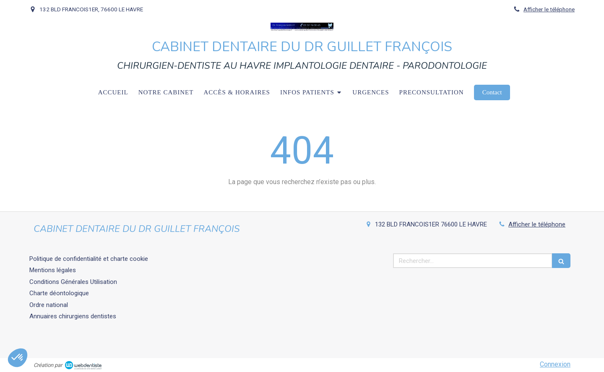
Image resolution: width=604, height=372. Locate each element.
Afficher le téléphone (549, 9)
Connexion (555, 364)
